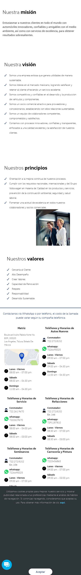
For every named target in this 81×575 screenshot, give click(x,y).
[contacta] (21, 356)
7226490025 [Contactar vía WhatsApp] (59, 348)
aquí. (62, 502)
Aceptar (40, 571)
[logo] (41, 10)
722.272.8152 (54, 341)
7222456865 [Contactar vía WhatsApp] (59, 460)
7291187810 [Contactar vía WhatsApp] (59, 421)
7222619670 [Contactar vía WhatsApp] (21, 418)
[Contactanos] (67, 5)
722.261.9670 (16, 411)
